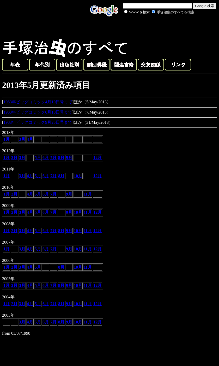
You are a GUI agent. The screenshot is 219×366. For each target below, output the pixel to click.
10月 (78, 176)
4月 (30, 139)
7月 (53, 157)
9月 (69, 157)
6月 (45, 157)
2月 (14, 157)
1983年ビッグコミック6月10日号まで (37, 112)
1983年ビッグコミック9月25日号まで (37, 122)
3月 (22, 139)
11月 (88, 194)
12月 (97, 157)
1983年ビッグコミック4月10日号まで (37, 102)
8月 (61, 157)
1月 (6, 139)
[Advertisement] (153, 27)
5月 (38, 157)
